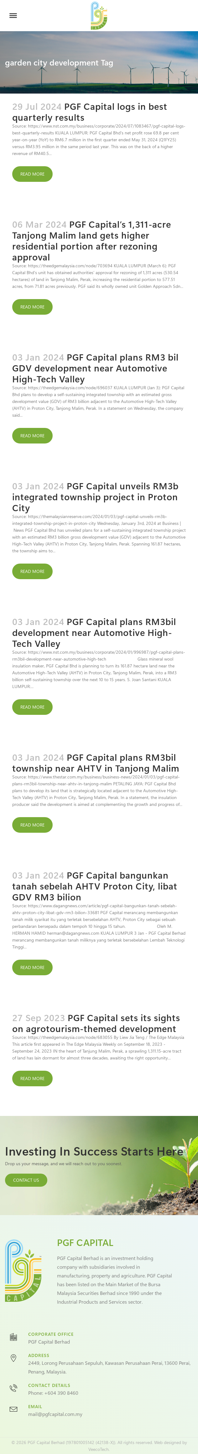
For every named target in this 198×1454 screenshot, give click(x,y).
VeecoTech (98, 1449)
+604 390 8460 (61, 1392)
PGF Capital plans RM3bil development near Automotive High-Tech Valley (94, 632)
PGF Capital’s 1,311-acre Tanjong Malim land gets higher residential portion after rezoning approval (91, 240)
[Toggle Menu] (13, 15)
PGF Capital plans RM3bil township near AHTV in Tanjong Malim (95, 762)
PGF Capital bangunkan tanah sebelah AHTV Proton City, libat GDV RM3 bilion (94, 886)
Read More (32, 174)
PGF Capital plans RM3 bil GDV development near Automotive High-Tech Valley (95, 368)
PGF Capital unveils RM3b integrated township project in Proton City (95, 496)
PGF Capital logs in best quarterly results (89, 111)
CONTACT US (26, 1180)
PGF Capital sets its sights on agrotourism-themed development (96, 1022)
